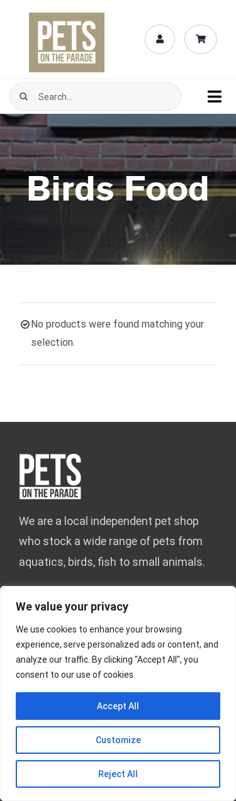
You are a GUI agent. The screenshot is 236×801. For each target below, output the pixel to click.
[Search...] (95, 96)
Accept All (118, 706)
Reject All (118, 774)
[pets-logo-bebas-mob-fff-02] (50, 458)
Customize (118, 740)
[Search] (23, 96)
